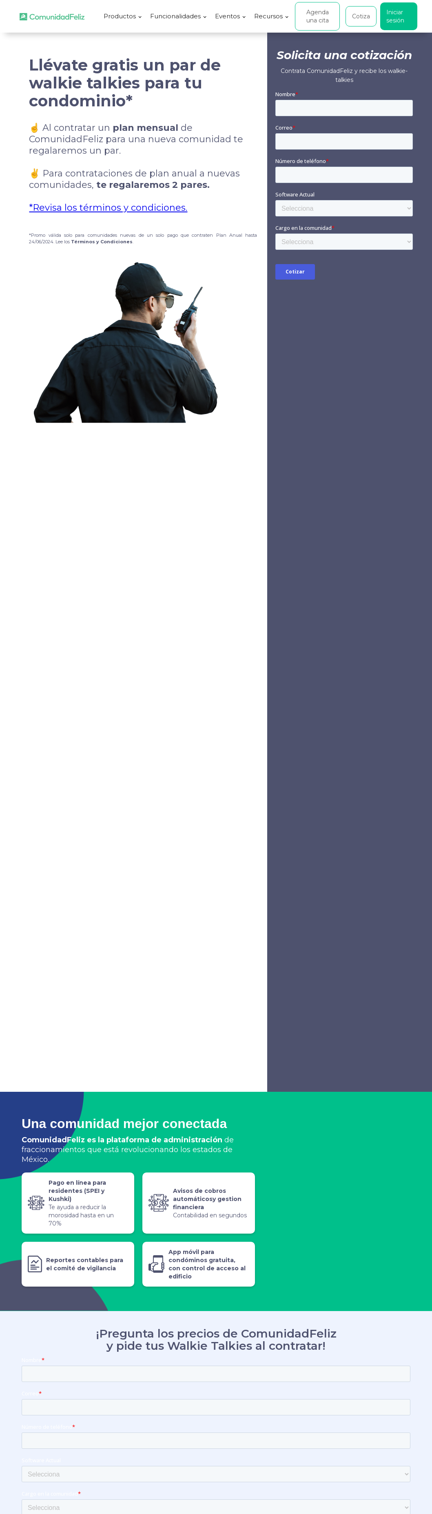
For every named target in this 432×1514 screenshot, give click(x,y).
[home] (52, 16)
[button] (123, 16)
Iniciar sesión (395, 16)
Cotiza (361, 16)
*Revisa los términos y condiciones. (108, 207)
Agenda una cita (317, 16)
